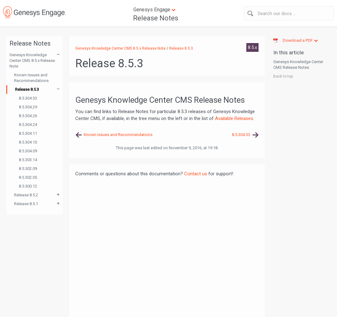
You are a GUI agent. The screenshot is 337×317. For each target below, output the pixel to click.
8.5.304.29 (28, 107)
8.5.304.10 (28, 142)
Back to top (283, 76)
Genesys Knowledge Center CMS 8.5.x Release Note (32, 60)
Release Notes (155, 18)
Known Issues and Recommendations (31, 78)
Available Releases (234, 118)
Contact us (195, 174)
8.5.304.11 (28, 133)
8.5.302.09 (28, 168)
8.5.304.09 (28, 151)
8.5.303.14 (28, 159)
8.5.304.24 (28, 124)
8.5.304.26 (28, 115)
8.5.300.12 (28, 186)
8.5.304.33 (28, 98)
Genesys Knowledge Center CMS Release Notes (298, 64)
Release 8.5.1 (26, 203)
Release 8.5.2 (26, 195)
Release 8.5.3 (27, 89)
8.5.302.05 (28, 177)
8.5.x (252, 47)
